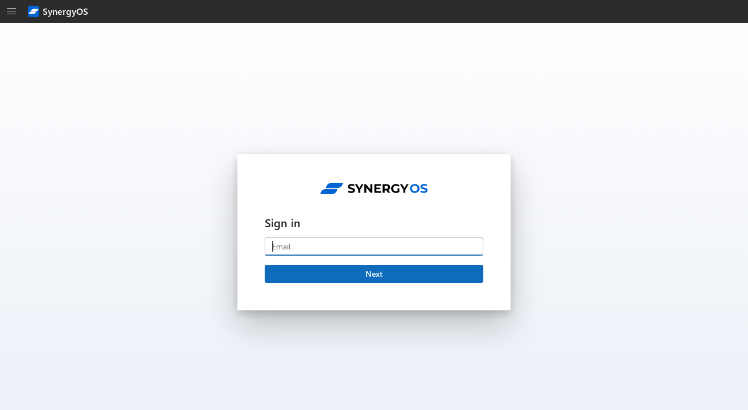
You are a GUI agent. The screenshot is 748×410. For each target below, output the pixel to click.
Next (374, 273)
